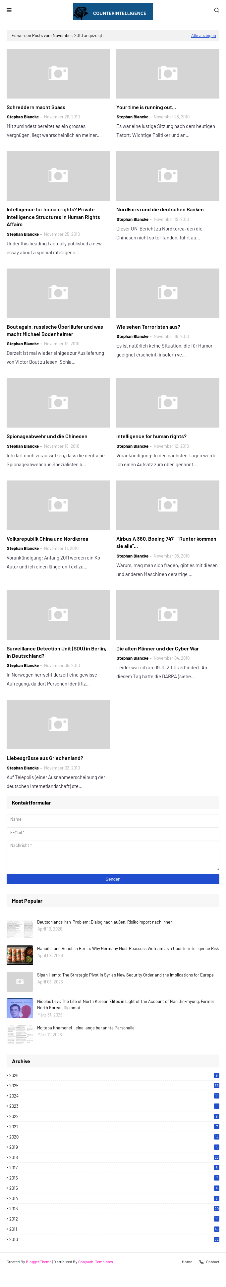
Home (187, 1261)
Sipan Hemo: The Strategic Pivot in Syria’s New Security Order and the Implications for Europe (125, 974)
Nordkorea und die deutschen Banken (160, 209)
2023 (114, 1106)
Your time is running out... (146, 107)
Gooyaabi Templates (95, 1261)
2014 (114, 1198)
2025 (114, 1085)
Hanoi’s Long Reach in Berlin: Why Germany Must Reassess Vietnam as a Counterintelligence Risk (128, 948)
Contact (209, 1262)
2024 (114, 1096)
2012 (114, 1219)
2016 (114, 1178)
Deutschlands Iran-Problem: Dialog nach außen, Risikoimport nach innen (105, 922)
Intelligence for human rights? (151, 436)
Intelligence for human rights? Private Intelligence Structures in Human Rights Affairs (53, 216)
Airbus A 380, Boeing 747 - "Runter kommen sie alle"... (166, 542)
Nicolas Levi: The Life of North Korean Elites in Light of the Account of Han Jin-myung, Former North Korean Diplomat (125, 1005)
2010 (114, 1239)
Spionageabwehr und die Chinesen (47, 436)
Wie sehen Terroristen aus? (148, 326)
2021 (114, 1126)
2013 (114, 1208)
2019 (114, 1147)
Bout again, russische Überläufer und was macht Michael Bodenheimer (55, 330)
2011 (114, 1229)
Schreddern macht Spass (36, 107)
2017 (114, 1167)
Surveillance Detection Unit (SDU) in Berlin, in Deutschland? (56, 652)
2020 (114, 1137)
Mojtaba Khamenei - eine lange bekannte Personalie (86, 1027)
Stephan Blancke (23, 116)
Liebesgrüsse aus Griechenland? (45, 758)
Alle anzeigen (203, 35)
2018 (114, 1157)
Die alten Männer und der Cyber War (157, 648)
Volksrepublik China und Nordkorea (47, 538)
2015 (114, 1188)
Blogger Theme (38, 1261)
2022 (114, 1116)
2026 (114, 1075)
